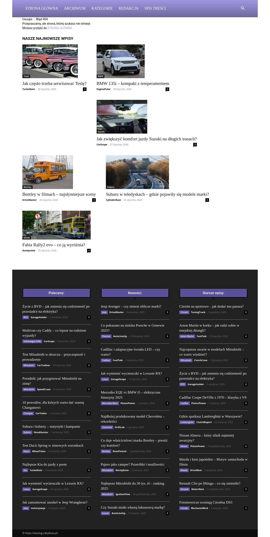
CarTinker (41, 413)
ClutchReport (204, 422)
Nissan (184, 446)
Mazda (184, 470)
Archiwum (75, 8)
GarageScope (39, 489)
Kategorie (102, 8)
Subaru (111, 187)
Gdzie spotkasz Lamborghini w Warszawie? (210, 416)
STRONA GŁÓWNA (60, 28)
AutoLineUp (120, 336)
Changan (28, 413)
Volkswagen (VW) (32, 341)
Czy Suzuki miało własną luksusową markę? (133, 507)
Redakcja (129, 8)
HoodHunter (41, 432)
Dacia (26, 451)
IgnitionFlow (123, 494)
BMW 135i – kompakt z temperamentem (133, 83)
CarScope (102, 144)
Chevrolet (107, 427)
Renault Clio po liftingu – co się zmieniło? (209, 483)
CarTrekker (43, 365)
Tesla (26, 76)
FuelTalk (118, 360)
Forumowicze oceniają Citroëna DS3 (205, 502)
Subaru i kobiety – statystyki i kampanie (51, 427)
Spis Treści (155, 8)
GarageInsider (39, 317)
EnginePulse (104, 89)
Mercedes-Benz (110, 403)
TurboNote (28, 89)
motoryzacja (38, 508)
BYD (26, 317)
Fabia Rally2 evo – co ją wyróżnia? (53, 244)
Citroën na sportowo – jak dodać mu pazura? (211, 306)
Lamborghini (187, 422)
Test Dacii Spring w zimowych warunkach (52, 445)
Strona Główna (41, 8)
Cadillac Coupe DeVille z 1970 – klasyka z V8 (212, 397)
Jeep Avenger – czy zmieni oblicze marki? (131, 306)
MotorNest (197, 489)
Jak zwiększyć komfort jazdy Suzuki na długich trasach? (147, 138)
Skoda (27, 237)
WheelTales (39, 451)
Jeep (26, 508)
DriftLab (119, 427)
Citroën (184, 312)
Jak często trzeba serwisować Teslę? (54, 83)
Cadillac (106, 360)
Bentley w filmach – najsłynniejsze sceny (59, 194)
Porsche (106, 336)
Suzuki (101, 131)
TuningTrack (198, 312)
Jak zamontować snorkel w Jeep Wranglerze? (54, 502)
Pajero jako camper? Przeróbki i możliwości (132, 464)
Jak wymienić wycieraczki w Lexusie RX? (53, 483)
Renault (184, 489)
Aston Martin (187, 336)
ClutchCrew (200, 360)
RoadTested (119, 451)
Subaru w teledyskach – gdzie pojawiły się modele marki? (157, 194)
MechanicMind (199, 508)
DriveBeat (196, 470)
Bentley (27, 187)
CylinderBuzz (113, 199)
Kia (25, 470)
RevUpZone (122, 470)
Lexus (27, 489)
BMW (100, 76)
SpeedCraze (44, 389)
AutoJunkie (28, 250)
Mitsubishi (29, 365)
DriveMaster (29, 199)
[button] (243, 9)
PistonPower (127, 403)
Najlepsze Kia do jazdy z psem (44, 464)
